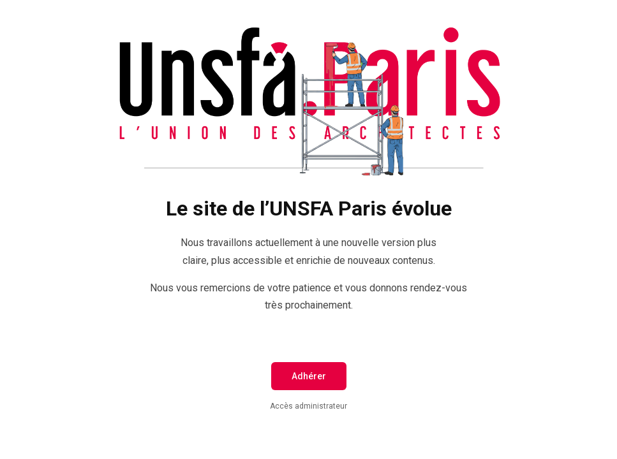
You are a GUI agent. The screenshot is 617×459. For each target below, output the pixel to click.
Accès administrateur (308, 406)
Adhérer (309, 376)
